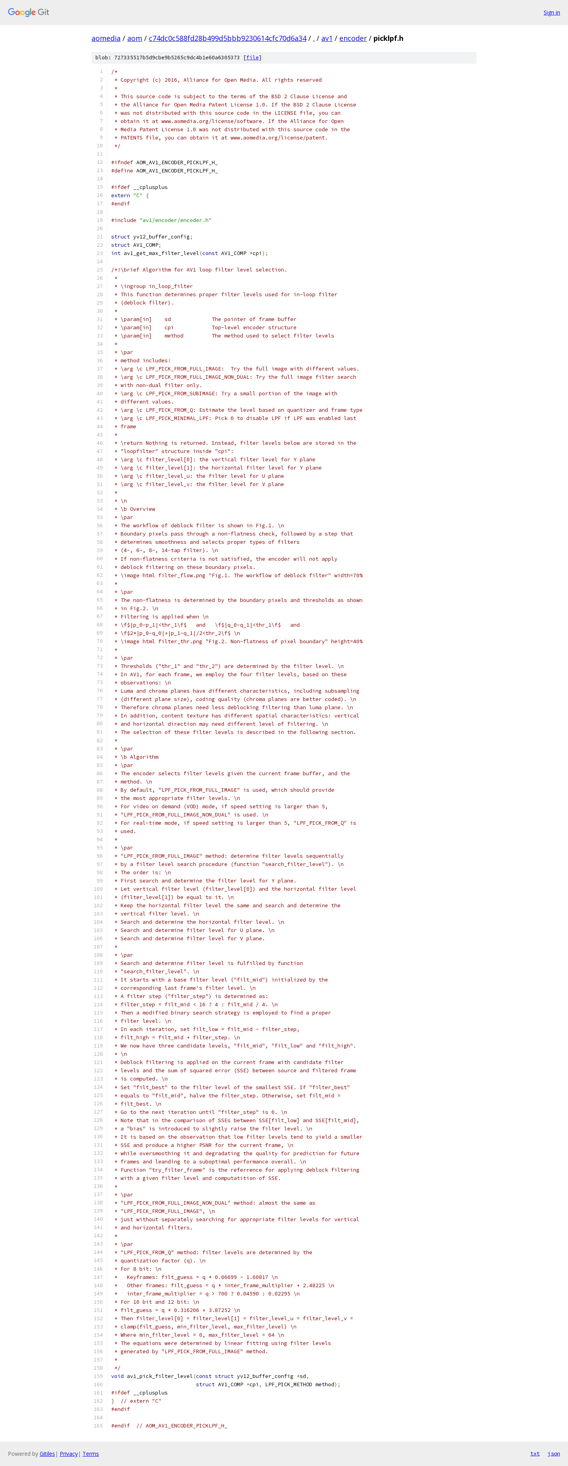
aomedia (106, 38)
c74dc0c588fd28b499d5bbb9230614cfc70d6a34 (227, 38)
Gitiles (47, 1453)
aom (134, 38)
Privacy (69, 1453)
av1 (327, 38)
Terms (90, 1453)
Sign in (552, 12)
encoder (353, 38)
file (252, 57)
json (554, 1453)
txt (535, 1453)
